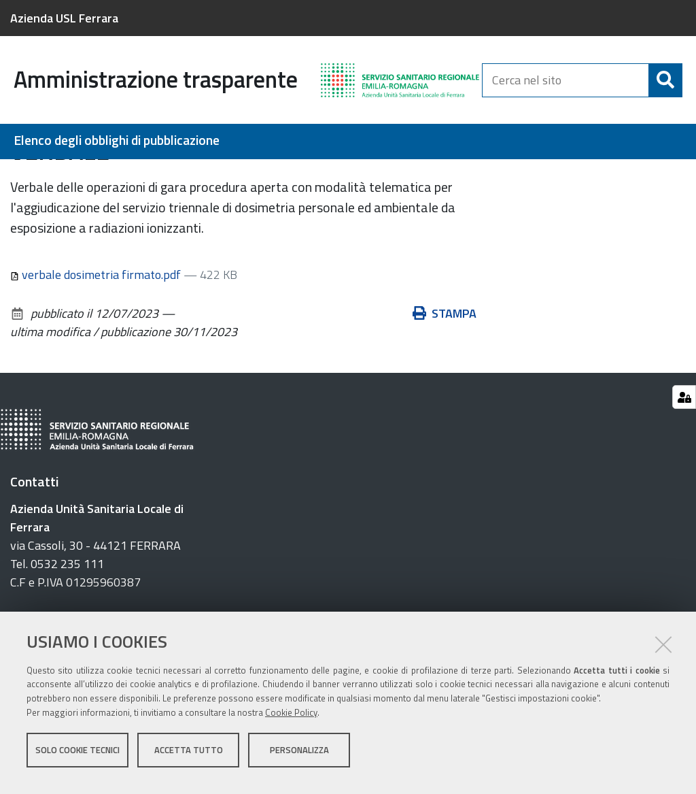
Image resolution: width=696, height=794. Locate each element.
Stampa (444, 389)
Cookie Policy (291, 721)
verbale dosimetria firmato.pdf (97, 350)
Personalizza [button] (299, 758)
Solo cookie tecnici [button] (77, 758)
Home (19, 174)
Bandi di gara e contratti (95, 174)
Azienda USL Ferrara (64, 18)
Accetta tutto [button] (188, 758)
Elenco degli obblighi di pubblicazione (117, 140)
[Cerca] (665, 80)
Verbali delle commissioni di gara (253, 174)
